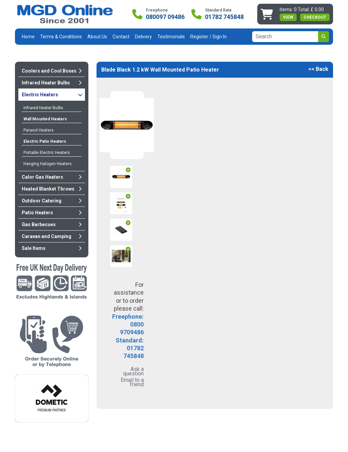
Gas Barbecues (52, 224)
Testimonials (171, 36)
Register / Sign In (208, 36)
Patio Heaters (52, 212)
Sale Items (52, 248)
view (288, 17)
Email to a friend (132, 382)
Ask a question (133, 371)
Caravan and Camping (52, 236)
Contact (120, 36)
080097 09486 (165, 17)
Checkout (314, 17)
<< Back (318, 69)
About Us (97, 36)
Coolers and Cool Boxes (52, 71)
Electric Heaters (52, 94)
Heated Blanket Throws (52, 189)
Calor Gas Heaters (52, 177)
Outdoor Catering (52, 200)
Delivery (143, 36)
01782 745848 (224, 17)
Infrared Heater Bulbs (52, 82)
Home (28, 36)
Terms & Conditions (61, 36)
